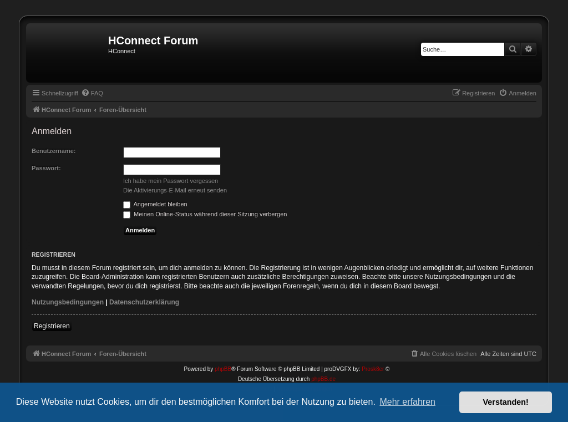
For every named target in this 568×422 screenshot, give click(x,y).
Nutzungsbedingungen (68, 302)
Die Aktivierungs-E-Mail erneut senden (175, 190)
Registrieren (52, 326)
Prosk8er (373, 369)
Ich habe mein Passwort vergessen (170, 180)
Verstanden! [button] (506, 402)
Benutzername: (53, 151)
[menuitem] (92, 93)
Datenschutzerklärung (144, 302)
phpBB (223, 369)
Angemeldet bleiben (155, 204)
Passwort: (46, 168)
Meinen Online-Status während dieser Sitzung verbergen (205, 214)
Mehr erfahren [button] (407, 401)
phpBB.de (323, 379)
